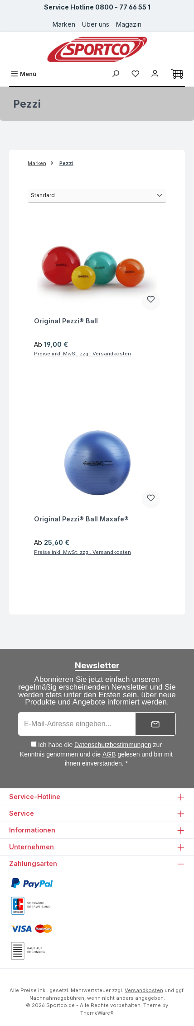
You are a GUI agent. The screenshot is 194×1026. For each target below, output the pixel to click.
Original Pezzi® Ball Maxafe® (81, 519)
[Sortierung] (97, 196)
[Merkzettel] (136, 73)
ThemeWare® (97, 1013)
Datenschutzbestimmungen (112, 744)
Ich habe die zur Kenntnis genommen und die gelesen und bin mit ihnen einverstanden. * (96, 754)
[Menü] (23, 73)
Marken (64, 24)
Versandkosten (144, 990)
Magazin (128, 24)
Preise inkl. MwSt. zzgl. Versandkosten (82, 353)
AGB (109, 754)
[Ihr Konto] (155, 73)
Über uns (95, 24)
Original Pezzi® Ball (66, 321)
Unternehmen (31, 847)
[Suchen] (116, 73)
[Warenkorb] (177, 74)
